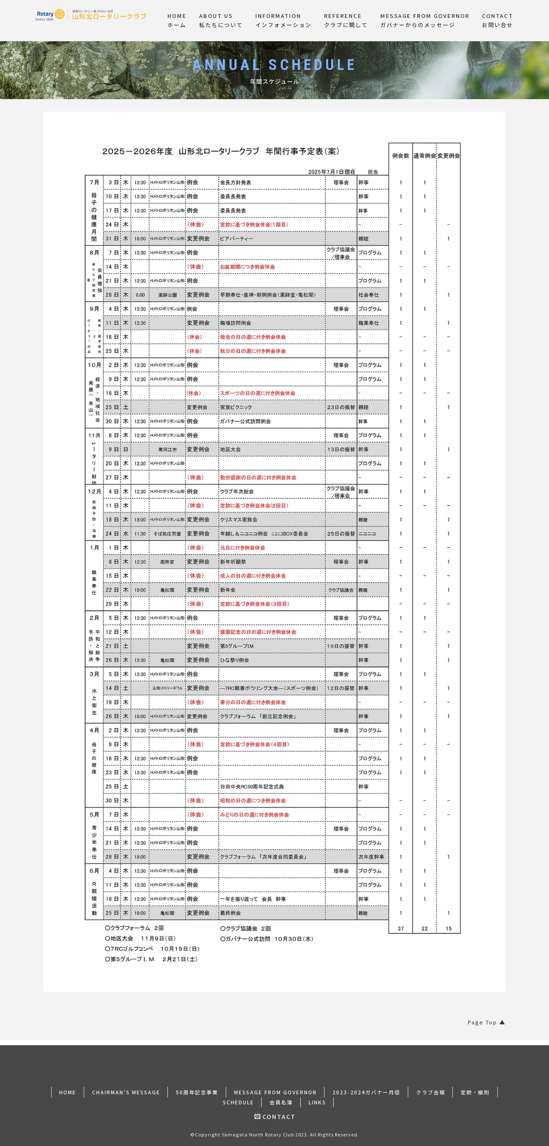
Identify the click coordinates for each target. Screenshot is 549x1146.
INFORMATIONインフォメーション (283, 20)
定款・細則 (476, 1086)
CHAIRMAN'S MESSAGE (126, 1086)
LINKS (317, 1096)
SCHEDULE (238, 1096)
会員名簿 (281, 1096)
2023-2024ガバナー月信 (367, 1086)
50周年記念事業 (197, 1086)
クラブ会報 (431, 1086)
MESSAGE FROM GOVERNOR (275, 1086)
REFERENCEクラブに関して (346, 20)
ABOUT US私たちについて (221, 20)
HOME (67, 1086)
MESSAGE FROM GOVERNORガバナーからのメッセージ (424, 20)
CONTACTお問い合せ (497, 20)
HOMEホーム (177, 20)
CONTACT (275, 1111)
